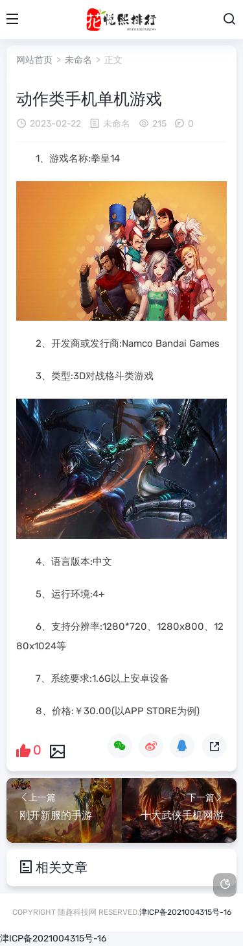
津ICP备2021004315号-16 (185, 912)
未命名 (78, 60)
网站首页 (34, 60)
